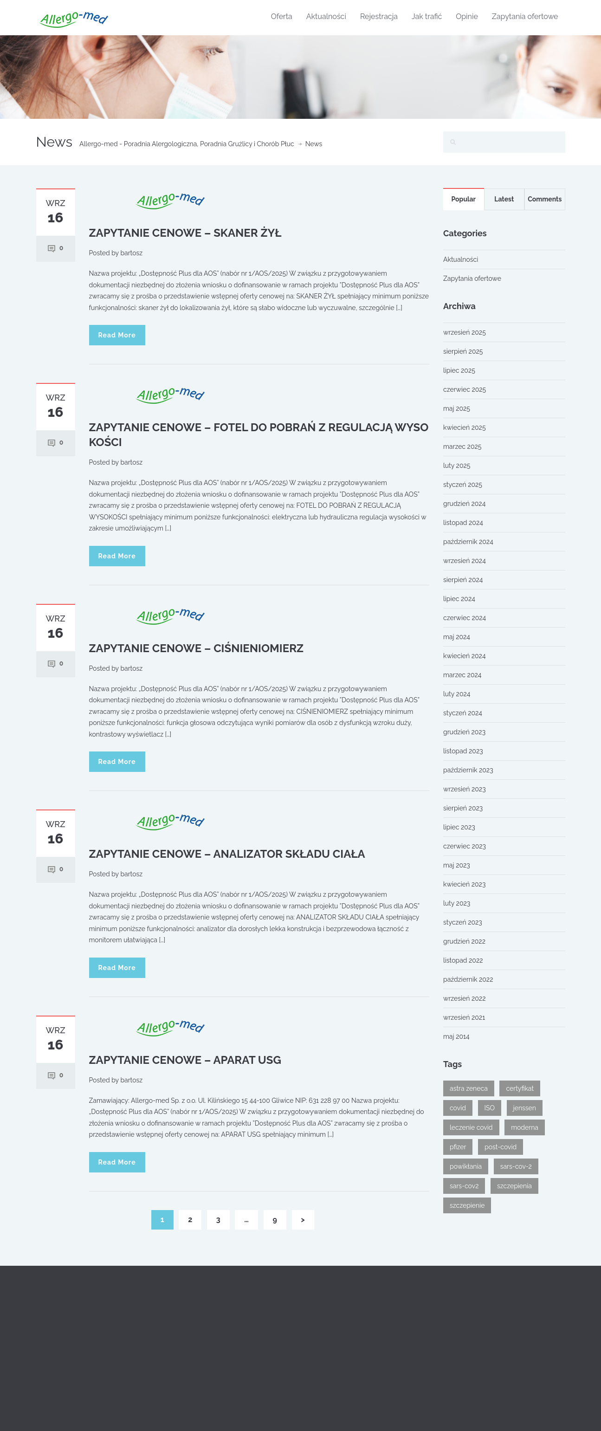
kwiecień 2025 (464, 427)
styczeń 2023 (462, 922)
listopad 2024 (463, 522)
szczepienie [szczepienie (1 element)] (467, 1205)
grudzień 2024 (464, 503)
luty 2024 (456, 694)
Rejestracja (379, 16)
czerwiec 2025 (464, 389)
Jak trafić (427, 16)
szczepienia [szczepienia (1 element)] (514, 1186)
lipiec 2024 (459, 598)
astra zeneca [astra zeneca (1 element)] (469, 1088)
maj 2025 (456, 408)
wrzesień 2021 (464, 1017)
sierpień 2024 (463, 579)
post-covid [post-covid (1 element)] (501, 1147)
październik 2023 (468, 770)
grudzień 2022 (464, 941)
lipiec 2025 (459, 370)
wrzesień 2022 (464, 998)
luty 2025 (456, 465)
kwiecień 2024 (464, 656)
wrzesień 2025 (464, 332)
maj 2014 (456, 1036)
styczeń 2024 (462, 713)
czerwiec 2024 (464, 618)
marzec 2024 (462, 675)
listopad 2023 (463, 751)
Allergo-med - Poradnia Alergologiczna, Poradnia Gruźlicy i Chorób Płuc (186, 144)
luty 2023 (456, 903)
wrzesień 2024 (464, 560)
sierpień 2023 (463, 808)
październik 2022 (468, 979)
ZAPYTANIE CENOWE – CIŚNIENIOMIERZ (196, 648)
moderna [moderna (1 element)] (524, 1127)
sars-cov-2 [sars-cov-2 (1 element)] (516, 1166)
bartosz (131, 253)
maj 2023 (456, 865)
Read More (117, 335)
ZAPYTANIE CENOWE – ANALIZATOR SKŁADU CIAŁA (227, 854)
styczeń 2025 (462, 484)
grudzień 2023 (464, 732)
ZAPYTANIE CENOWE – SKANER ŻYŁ (185, 233)
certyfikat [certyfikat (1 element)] (520, 1088)
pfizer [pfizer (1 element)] (458, 1147)
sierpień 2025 (463, 351)
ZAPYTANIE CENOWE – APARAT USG (185, 1060)
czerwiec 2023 (464, 846)
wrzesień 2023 (464, 789)
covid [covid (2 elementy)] (458, 1108)
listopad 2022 (463, 960)
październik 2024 (468, 541)
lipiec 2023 (459, 827)
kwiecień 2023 (464, 884)
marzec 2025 (462, 446)
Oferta (281, 16)
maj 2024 (456, 637)
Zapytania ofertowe (525, 16)
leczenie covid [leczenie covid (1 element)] (471, 1127)
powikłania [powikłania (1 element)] (466, 1166)
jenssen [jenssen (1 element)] (524, 1108)
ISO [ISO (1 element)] (490, 1108)
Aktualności (326, 16)
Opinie (467, 16)
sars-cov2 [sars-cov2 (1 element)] (464, 1186)
